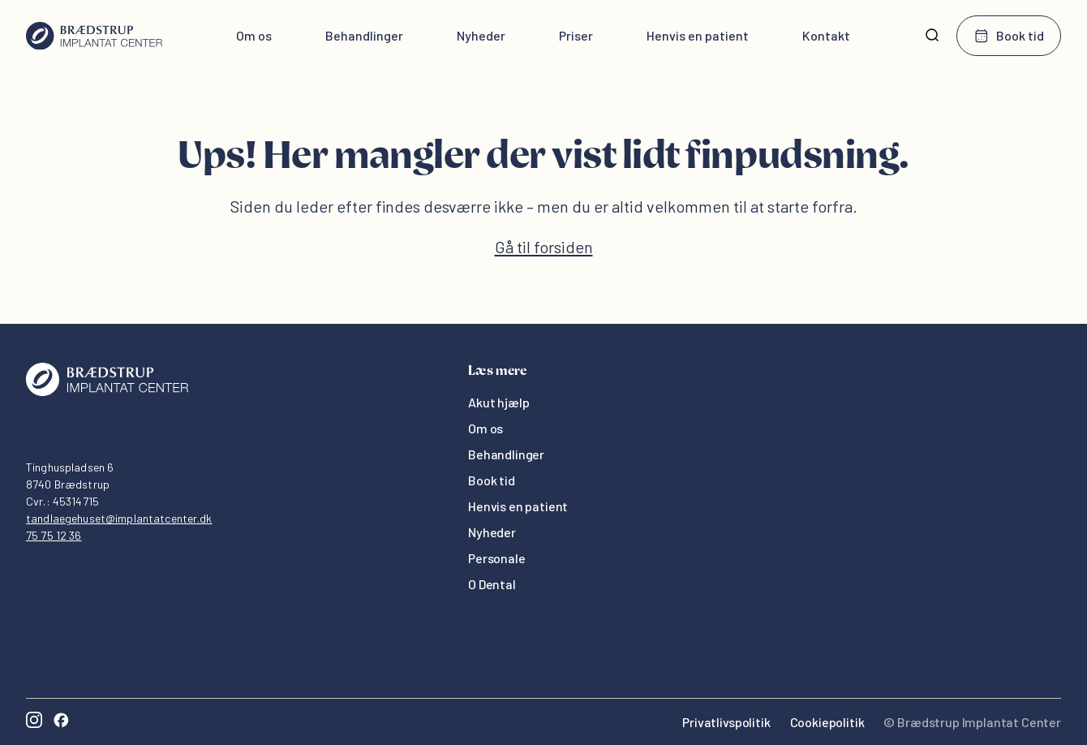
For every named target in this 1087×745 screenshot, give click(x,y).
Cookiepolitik (827, 722)
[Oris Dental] (107, 391)
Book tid (1008, 36)
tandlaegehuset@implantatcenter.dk (119, 518)
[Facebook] (61, 722)
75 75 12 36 (54, 535)
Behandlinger (364, 35)
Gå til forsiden (544, 246)
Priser (576, 35)
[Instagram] (34, 722)
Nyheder (481, 35)
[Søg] (932, 35)
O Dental (492, 584)
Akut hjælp (498, 402)
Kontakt (826, 35)
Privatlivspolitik (726, 722)
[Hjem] (94, 36)
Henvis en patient (698, 35)
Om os (254, 35)
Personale (497, 558)
